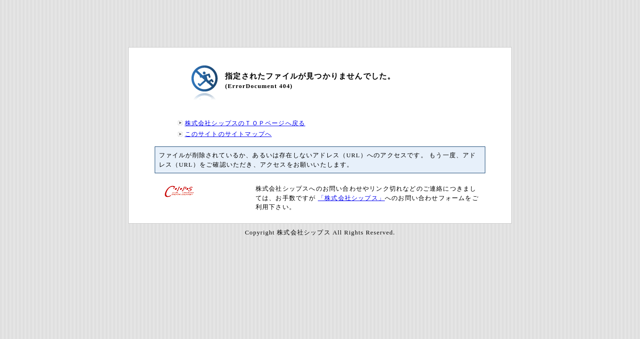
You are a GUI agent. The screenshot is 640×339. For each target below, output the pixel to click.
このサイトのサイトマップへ (228, 133)
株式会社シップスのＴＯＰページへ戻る (245, 123)
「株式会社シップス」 (351, 198)
